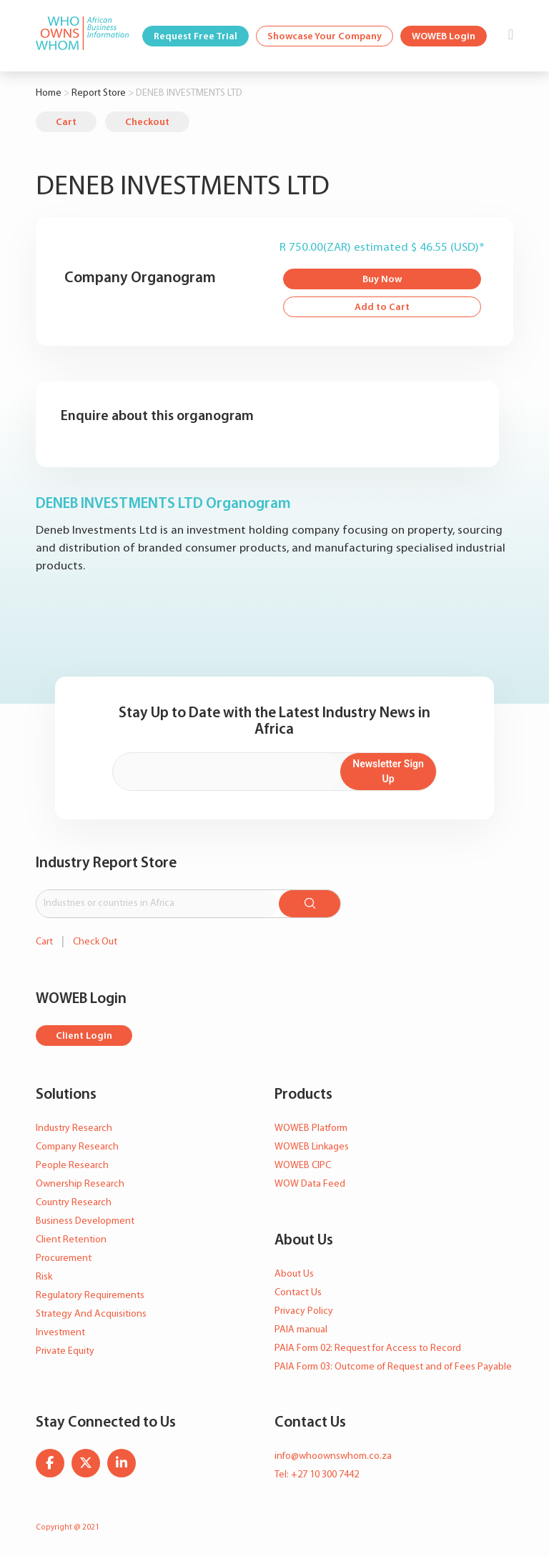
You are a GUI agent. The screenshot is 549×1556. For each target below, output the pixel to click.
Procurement (64, 1258)
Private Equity (65, 1351)
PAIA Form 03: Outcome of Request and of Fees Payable (393, 1367)
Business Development (85, 1221)
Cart (66, 122)
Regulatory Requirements (90, 1295)
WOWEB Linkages (311, 1147)
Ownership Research (80, 1184)
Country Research (74, 1202)
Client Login (84, 1036)
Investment (60, 1332)
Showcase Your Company (324, 36)
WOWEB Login (443, 36)
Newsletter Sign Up (388, 771)
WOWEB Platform (310, 1128)
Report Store (98, 93)
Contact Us (298, 1292)
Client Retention (71, 1240)
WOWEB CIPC (302, 1165)
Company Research (77, 1147)
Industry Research (74, 1128)
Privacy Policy (303, 1311)
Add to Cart (382, 307)
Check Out (95, 942)
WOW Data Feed (309, 1184)
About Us (294, 1274)
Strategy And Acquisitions (91, 1314)
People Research (72, 1165)
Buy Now (382, 279)
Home (48, 93)
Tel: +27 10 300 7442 (316, 1475)
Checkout (147, 122)
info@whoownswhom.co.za (333, 1456)
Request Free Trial (195, 36)
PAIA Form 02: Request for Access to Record (367, 1348)
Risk (44, 1277)
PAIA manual (300, 1330)
